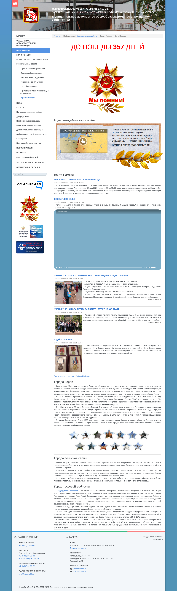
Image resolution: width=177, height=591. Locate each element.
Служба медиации (29, 86)
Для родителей (23, 116)
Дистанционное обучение (30, 162)
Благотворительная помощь (28, 125)
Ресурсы (21, 153)
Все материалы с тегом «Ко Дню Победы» (72, 376)
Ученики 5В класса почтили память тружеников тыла (86, 309)
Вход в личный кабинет (153, 537)
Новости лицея (24, 148)
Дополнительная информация (29, 130)
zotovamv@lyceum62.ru (29, 558)
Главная (20, 36)
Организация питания (28, 167)
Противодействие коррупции (28, 143)
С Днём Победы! (63, 339)
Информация (23, 50)
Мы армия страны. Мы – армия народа (77, 180)
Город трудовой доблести (67, 491)
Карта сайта (158, 539)
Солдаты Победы (64, 199)
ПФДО (19, 103)
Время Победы (28, 98)
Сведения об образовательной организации (26, 43)
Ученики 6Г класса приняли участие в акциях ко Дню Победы (91, 275)
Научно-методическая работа (29, 112)
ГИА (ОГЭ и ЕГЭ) (23, 55)
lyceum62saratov (79, 569)
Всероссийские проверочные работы (32, 59)
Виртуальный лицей (27, 157)
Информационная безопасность (30, 134)
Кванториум (21, 139)
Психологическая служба (32, 82)
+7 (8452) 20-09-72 (27, 566)
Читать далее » (154, 299)
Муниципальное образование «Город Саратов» (80, 9)
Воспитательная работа (26, 64)
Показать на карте (78, 548)
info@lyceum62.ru (26, 574)
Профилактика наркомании (33, 69)
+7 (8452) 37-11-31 (27, 545)
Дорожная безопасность (31, 73)
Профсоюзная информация (28, 121)
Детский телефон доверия (32, 77)
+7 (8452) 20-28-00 (27, 556)
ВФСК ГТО (20, 108)
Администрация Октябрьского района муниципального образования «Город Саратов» (103, 12)
